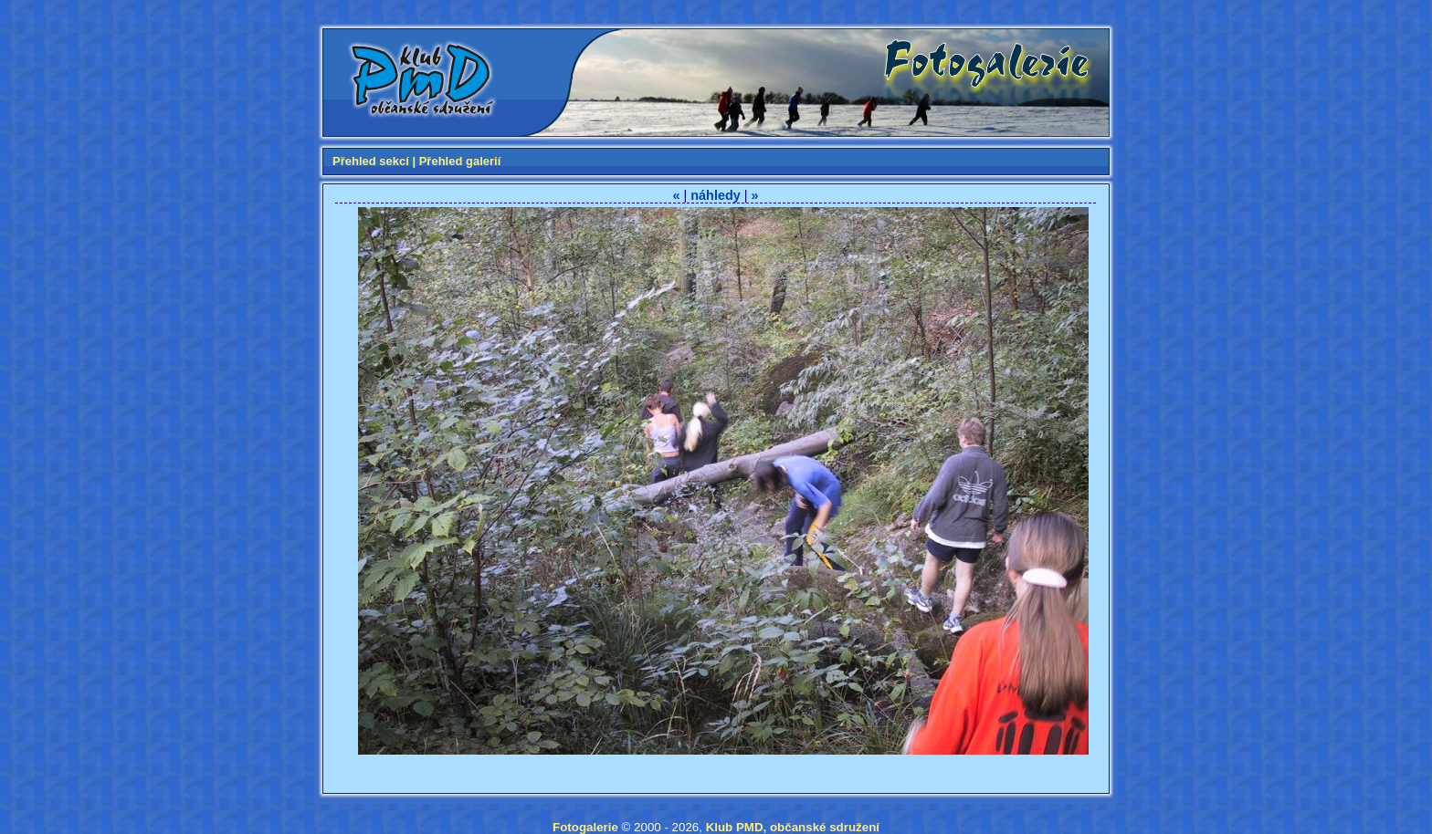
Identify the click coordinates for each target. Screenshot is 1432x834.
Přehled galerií (460, 161)
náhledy (715, 195)
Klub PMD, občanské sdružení (792, 827)
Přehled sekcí (370, 161)
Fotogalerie (585, 827)
